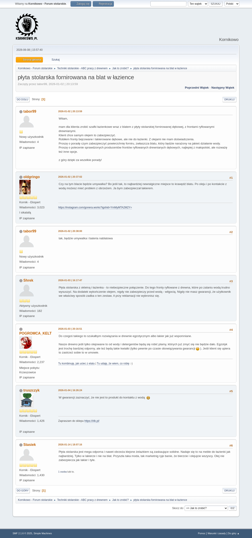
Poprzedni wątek (197, 87)
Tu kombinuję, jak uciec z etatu (76, 363)
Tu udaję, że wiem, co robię (113, 363)
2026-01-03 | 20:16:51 (70, 328)
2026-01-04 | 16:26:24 (70, 390)
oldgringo (31, 177)
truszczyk (31, 390)
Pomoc (202, 533)
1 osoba (62, 471)
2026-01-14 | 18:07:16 (70, 444)
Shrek (28, 280)
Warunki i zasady (217, 533)
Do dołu (22, 99)
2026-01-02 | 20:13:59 (70, 111)
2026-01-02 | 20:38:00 (70, 231)
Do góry (23, 490)
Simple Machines (43, 533)
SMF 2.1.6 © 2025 (22, 533)
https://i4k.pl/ (92, 420)
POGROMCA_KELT (35, 333)
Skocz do (177, 508)
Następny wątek (222, 87)
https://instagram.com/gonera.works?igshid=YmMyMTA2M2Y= (95, 207)
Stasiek (29, 445)
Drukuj (229, 99)
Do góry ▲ (233, 533)
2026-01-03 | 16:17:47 (70, 280)
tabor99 (29, 111)
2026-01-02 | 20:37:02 (70, 176)
